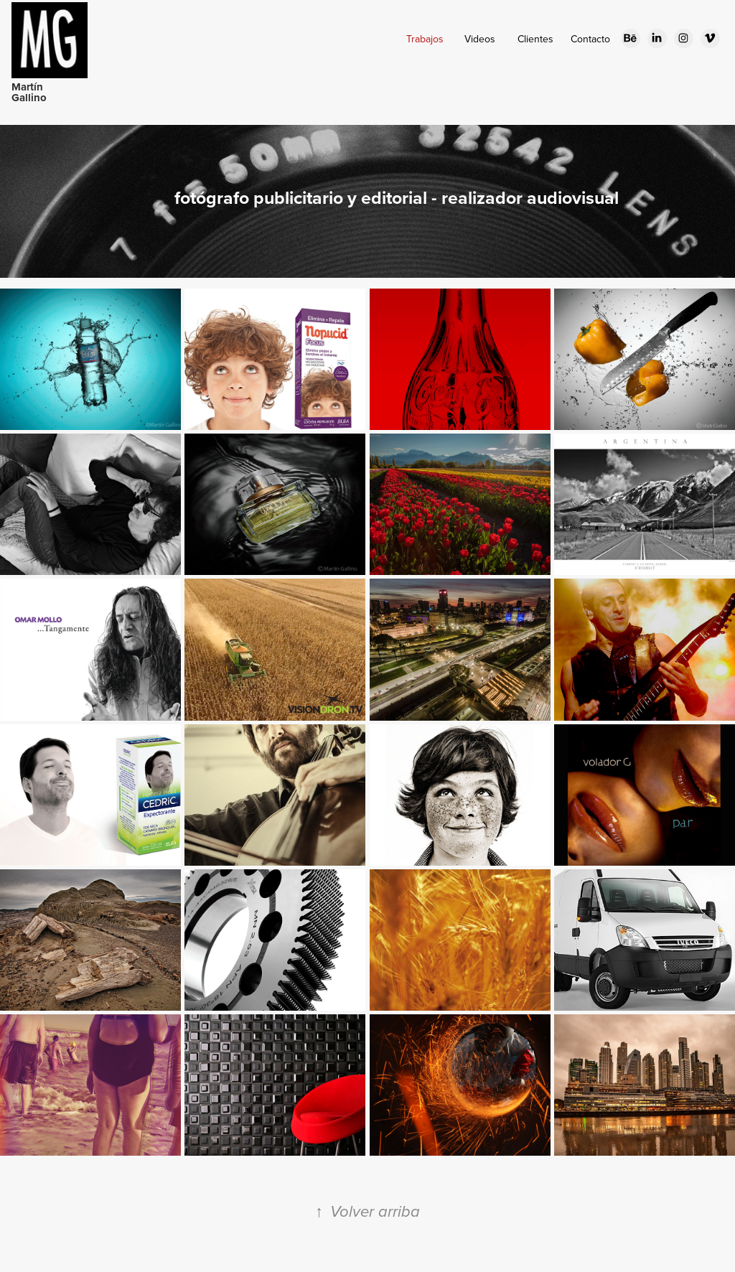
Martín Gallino (29, 92)
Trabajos (425, 39)
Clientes (535, 39)
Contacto (590, 39)
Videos (479, 39)
